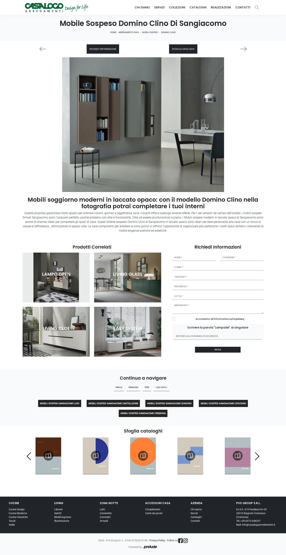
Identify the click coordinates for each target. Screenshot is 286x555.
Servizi (159, 7)
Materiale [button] (133, 387)
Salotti (57, 513)
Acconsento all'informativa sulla (220, 319)
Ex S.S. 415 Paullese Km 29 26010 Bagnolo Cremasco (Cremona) (251, 513)
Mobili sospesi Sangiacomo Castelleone (113, 403)
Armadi (104, 520)
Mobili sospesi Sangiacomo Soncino (169, 403)
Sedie (12, 524)
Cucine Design (17, 509)
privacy (239, 319)
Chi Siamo (142, 7)
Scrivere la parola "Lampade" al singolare (217, 327)
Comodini (105, 517)
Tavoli (12, 520)
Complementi (152, 509)
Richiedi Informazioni (103, 49)
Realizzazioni (221, 7)
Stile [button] (147, 387)
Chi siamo (196, 509)
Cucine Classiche (18, 517)
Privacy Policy (157, 540)
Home (113, 32)
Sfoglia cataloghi (183, 49)
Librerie (58, 509)
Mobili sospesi (150, 32)
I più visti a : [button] (162, 387)
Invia (217, 349)
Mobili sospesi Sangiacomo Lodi (59, 403)
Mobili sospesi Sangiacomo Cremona (143, 413)
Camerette (106, 513)
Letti (102, 509)
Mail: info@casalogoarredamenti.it (255, 524)
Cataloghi (198, 7)
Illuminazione (61, 520)
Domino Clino (168, 32)
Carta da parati (153, 513)
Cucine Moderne (18, 513)
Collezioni (177, 7)
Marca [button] (119, 387)
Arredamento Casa (129, 32)
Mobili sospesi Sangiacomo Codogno (223, 403)
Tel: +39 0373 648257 (248, 520)
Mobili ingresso (62, 517)
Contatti (242, 7)
